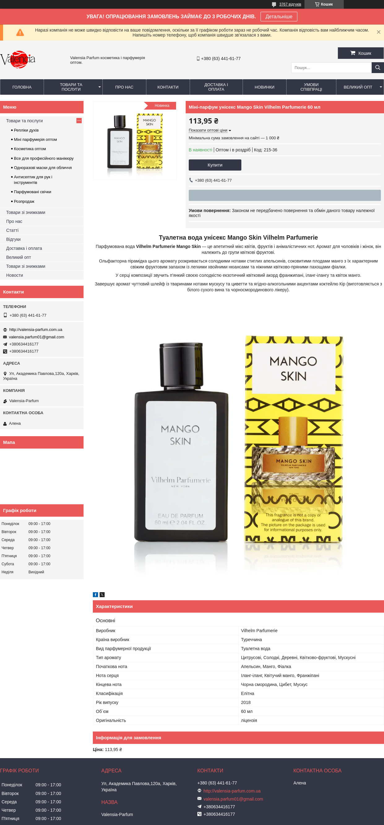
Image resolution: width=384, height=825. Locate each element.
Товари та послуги (71, 87)
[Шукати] (378, 67)
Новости (14, 275)
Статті (12, 230)
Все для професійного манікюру (44, 158)
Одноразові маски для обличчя (43, 167)
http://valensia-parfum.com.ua (35, 329)
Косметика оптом (30, 148)
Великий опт (358, 87)
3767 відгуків (290, 4)
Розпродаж (24, 201)
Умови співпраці (311, 87)
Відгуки (13, 239)
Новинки (264, 87)
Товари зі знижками (25, 212)
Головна (22, 87)
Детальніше (278, 16)
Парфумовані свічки (32, 191)
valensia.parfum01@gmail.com (36, 337)
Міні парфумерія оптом (35, 139)
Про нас (124, 87)
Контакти (168, 87)
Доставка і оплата (216, 87)
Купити (215, 164)
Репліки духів (26, 130)
